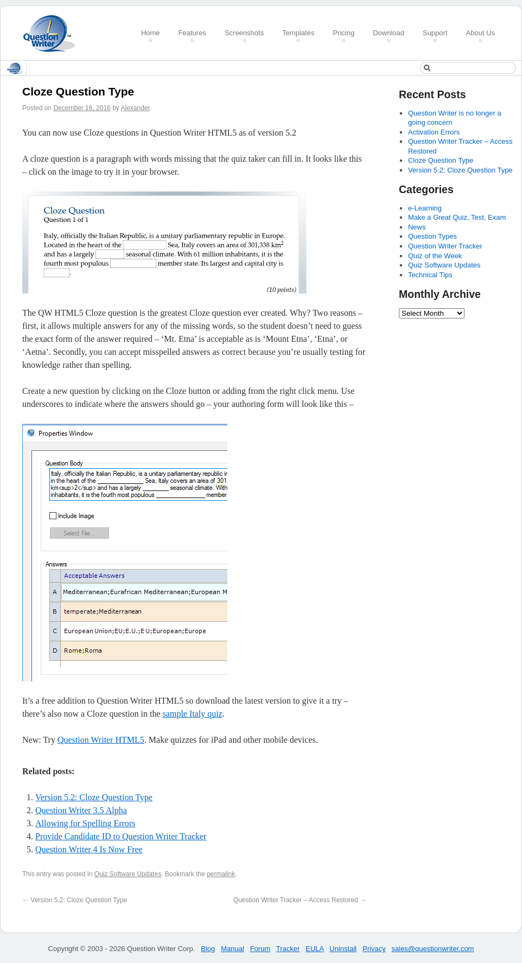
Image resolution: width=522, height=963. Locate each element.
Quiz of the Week (435, 256)
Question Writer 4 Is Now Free (89, 849)
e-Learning (425, 208)
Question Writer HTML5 (101, 739)
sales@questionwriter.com (433, 949)
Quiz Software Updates (127, 874)
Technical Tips (430, 275)
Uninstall (343, 949)
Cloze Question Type (440, 160)
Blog (208, 949)
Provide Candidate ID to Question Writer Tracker (120, 836)
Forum (260, 949)
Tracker (288, 949)
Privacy (374, 949)
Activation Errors (434, 132)
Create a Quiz (52, 33)
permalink (221, 874)
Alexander (135, 108)
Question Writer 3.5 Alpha (81, 810)
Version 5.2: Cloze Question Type (93, 797)
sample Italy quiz (192, 713)
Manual (232, 949)
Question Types (432, 236)
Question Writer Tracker (445, 246)
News (417, 227)
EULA (314, 949)
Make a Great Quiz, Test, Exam (457, 217)
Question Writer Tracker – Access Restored (299, 900)
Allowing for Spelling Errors (85, 823)
